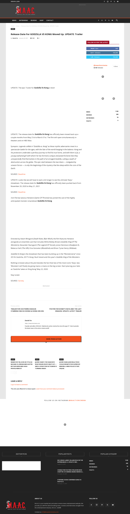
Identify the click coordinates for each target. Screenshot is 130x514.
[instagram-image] (91, 76)
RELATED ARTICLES (37, 339)
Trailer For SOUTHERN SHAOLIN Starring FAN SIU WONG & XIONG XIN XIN (27, 310)
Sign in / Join (15, 1)
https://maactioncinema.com (32, 323)
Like (116, 48)
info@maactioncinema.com (50, 512)
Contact (49, 20)
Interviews (23, 20)
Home (12, 26)
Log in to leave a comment (19, 384)
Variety (21, 281)
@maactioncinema (100, 65)
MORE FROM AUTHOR (53, 339)
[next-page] (15, 372)
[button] (116, 21)
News (14, 20)
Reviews (34, 20)
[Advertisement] (39, 465)
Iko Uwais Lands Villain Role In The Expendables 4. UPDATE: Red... (70, 461)
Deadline (21, 174)
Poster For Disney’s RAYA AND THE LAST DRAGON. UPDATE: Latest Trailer (65, 310)
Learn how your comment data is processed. (50, 389)
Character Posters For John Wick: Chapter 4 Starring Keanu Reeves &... (70, 471)
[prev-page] (12, 372)
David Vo (15, 38)
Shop (41, 20)
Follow (115, 52)
